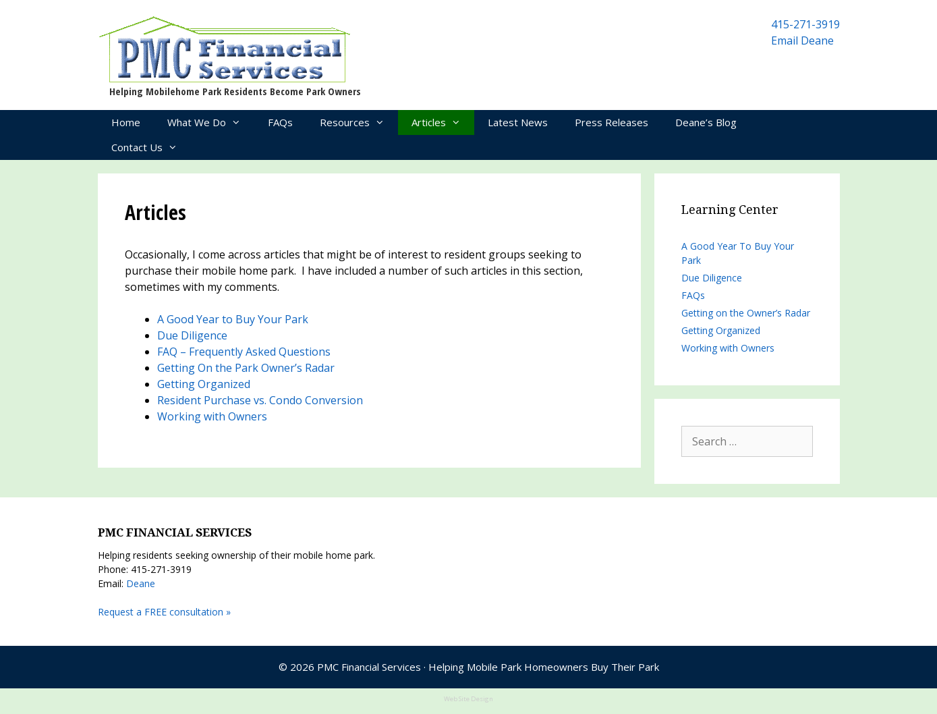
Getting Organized (203, 384)
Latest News (518, 122)
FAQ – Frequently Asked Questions (244, 351)
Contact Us (151, 147)
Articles (442, 122)
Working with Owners (212, 416)
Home (125, 122)
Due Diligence (192, 335)
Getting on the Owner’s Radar (745, 312)
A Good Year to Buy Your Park (232, 319)
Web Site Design (468, 698)
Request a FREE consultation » (164, 611)
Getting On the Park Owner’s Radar (246, 367)
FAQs (280, 122)
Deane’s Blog (706, 122)
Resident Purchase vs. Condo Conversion (260, 400)
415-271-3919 (805, 24)
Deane (140, 583)
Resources (359, 122)
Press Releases (611, 122)
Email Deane (802, 40)
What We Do (210, 122)
